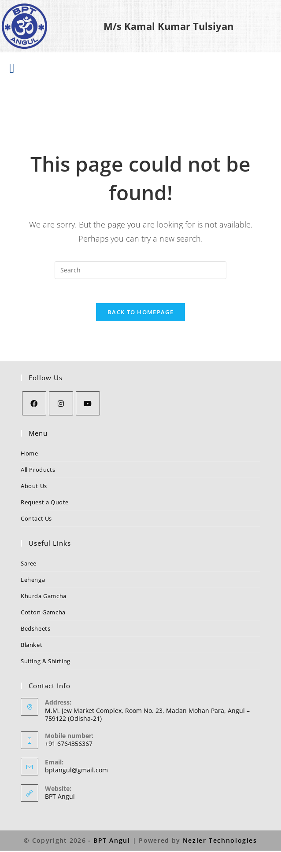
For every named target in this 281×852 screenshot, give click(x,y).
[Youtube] (88, 405)
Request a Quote (45, 504)
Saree (29, 565)
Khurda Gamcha (44, 598)
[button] (12, 68)
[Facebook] (34, 405)
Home (29, 455)
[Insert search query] (140, 270)
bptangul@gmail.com (76, 772)
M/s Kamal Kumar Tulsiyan (168, 26)
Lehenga (33, 582)
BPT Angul (60, 798)
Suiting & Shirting (45, 663)
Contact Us (36, 521)
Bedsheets (35, 631)
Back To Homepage (140, 314)
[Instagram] (61, 405)
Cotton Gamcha (43, 614)
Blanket (31, 647)
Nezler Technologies (219, 842)
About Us (34, 488)
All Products (38, 472)
